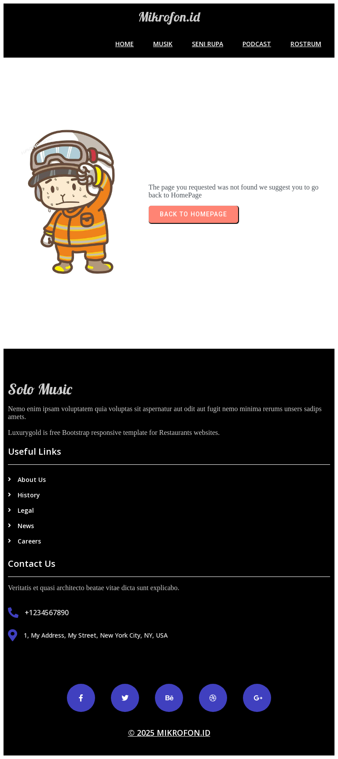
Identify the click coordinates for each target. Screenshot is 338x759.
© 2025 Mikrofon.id (169, 732)
